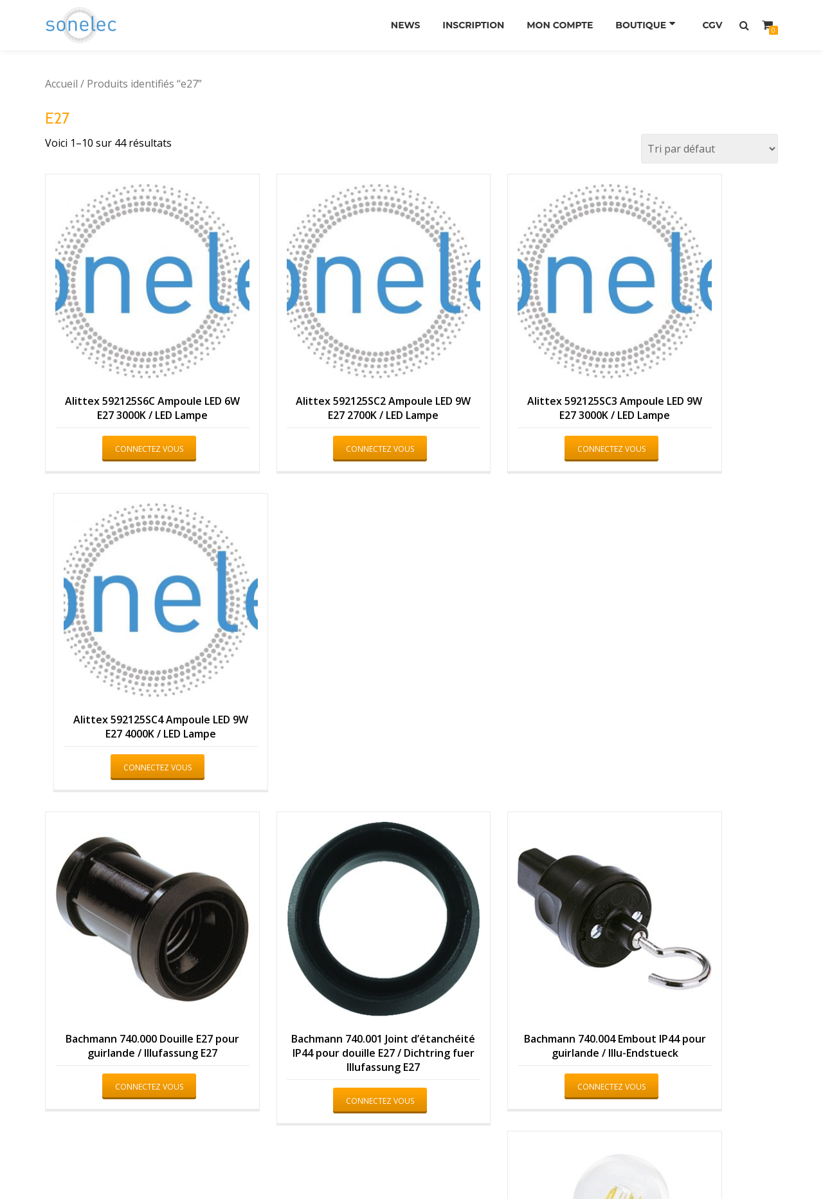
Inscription (467, 25)
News (397, 25)
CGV (711, 25)
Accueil (61, 84)
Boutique (641, 25)
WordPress (469, 1163)
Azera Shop (355, 1163)
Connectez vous (126, 416)
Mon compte (557, 25)
